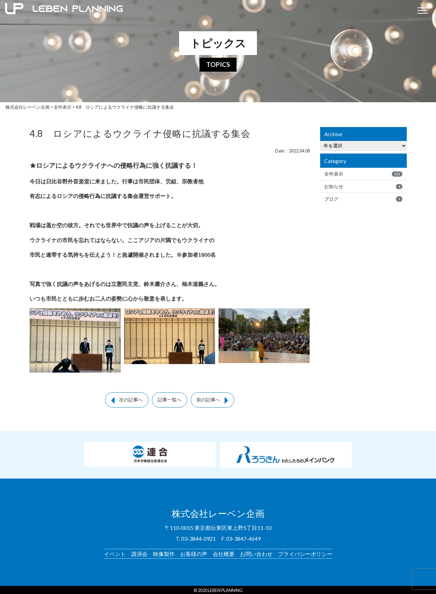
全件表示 (363, 174)
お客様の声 (193, 552)
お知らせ (363, 186)
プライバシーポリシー (305, 552)
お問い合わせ (256, 552)
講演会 (139, 552)
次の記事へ (131, 399)
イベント (115, 552)
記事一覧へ (169, 399)
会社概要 (223, 552)
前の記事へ (208, 399)
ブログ (363, 199)
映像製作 (164, 552)
